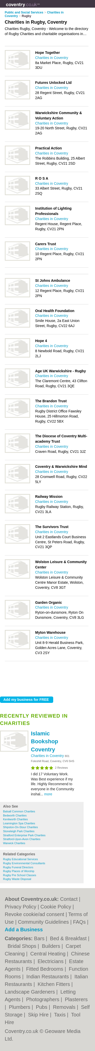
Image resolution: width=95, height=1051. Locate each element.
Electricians (51, 961)
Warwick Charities (14, 843)
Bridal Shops (23, 946)
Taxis (60, 1014)
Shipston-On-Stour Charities (20, 827)
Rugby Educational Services (20, 859)
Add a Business (24, 929)
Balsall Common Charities (19, 811)
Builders (52, 946)
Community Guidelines (43, 922)
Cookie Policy (56, 906)
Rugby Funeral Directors (18, 867)
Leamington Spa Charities (19, 823)
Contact (69, 899)
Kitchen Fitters (54, 984)
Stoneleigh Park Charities (18, 831)
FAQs (79, 922)
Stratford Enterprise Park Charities (24, 835)
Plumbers (20, 1007)
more (48, 794)
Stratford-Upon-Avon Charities (21, 839)
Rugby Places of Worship (18, 871)
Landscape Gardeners (30, 992)
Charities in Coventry (48, 756)
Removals (65, 1007)
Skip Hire (39, 1014)
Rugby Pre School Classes (19, 875)
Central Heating (48, 953)
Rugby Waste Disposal (17, 878)
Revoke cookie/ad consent (34, 914)
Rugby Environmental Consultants (24, 863)
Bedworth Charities (15, 815)
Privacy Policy (20, 906)
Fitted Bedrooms (45, 969)
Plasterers (76, 999)
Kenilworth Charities (15, 819)
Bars (40, 938)
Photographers (43, 999)
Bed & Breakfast (69, 938)
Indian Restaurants (48, 976)
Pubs (42, 1007)
